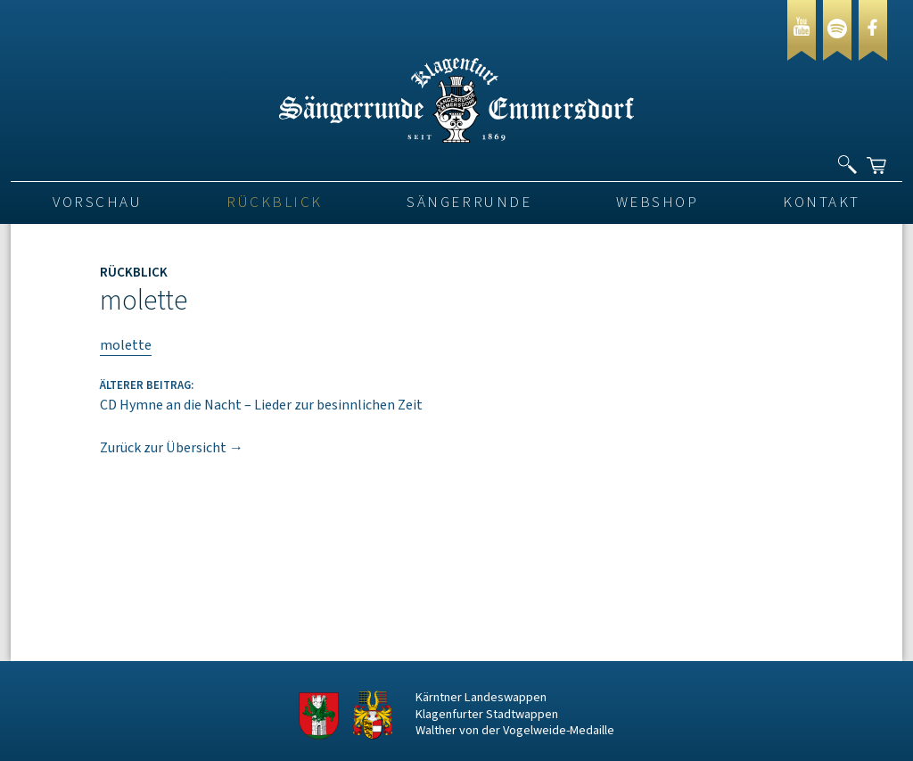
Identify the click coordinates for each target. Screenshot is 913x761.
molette (126, 345)
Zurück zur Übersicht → (171, 448)
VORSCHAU (97, 202)
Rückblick (274, 202)
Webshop (657, 202)
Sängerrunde (469, 202)
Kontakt (821, 202)
